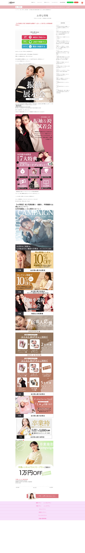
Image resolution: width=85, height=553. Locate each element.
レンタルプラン (47, 502)
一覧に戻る (35, 487)
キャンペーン (39, 2)
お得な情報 (26, 9)
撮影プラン (38, 502)
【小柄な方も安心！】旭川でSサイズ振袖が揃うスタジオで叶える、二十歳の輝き (62, 53)
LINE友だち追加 (70, 2)
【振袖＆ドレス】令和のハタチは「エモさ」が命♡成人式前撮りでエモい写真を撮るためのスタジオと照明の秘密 (62, 42)
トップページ (17, 9)
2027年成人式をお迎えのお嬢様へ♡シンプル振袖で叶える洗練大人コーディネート (63, 27)
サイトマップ (35, 542)
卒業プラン (38, 506)
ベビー (29, 529)
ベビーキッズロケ (31, 535)
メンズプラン (47, 506)
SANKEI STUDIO (42, 551)
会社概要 (34, 539)
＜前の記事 (17, 487)
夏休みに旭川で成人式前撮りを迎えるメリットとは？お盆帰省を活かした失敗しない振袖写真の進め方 (62, 33)
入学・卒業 (29, 531)
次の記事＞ (51, 487)
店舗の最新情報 (62, 2)
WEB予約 (76, 2)
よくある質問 (35, 538)
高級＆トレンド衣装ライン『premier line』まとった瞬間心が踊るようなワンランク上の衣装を (62, 47)
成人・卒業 (22, 9)
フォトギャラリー (55, 2)
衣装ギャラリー (46, 2)
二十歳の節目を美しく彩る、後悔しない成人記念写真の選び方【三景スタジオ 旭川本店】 (62, 91)
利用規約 (34, 543)
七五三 (29, 530)
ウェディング (30, 534)
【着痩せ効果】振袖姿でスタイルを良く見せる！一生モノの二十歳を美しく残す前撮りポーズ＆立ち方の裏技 (62, 58)
